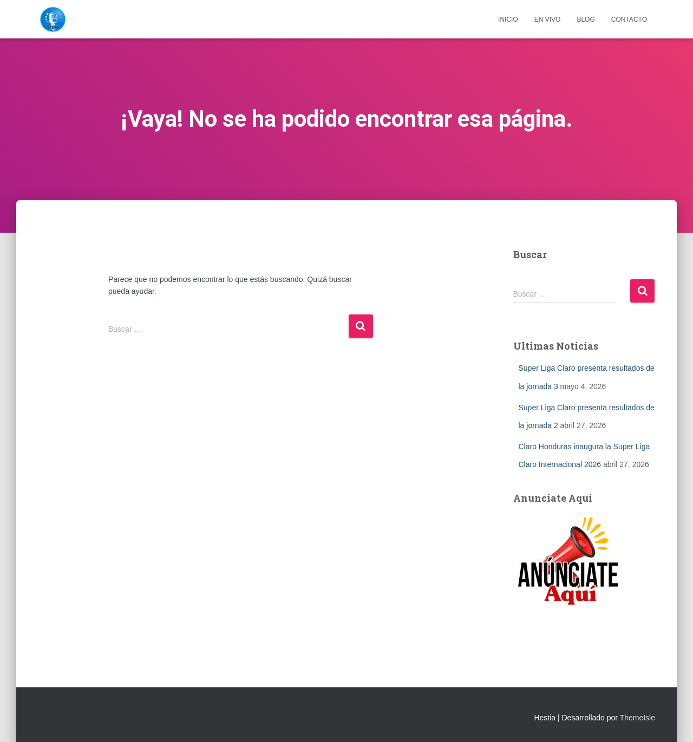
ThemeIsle (637, 717)
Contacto (629, 19)
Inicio (508, 19)
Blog (585, 19)
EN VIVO (547, 19)
